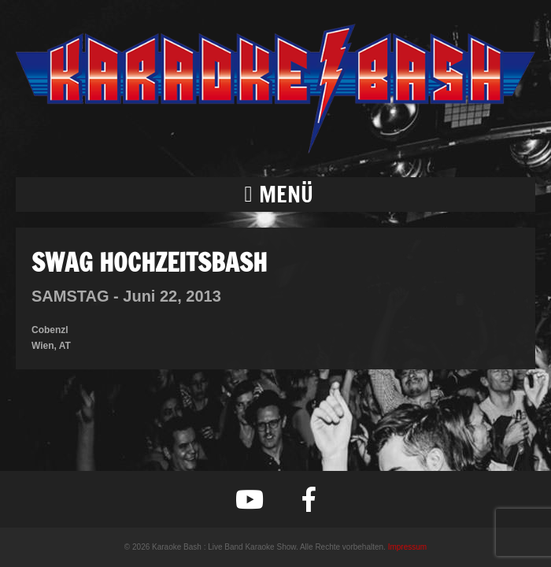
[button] (275, 194)
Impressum (407, 547)
